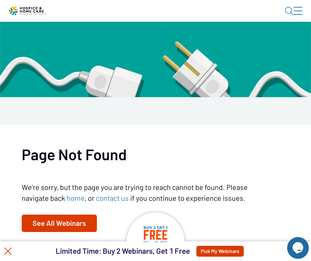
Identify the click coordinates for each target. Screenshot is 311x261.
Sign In (289, 17)
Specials (194, 38)
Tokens (162, 38)
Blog (198, 17)
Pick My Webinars (227, 251)
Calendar (130, 38)
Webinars (94, 38)
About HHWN (241, 17)
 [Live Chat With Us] (291, 243)
